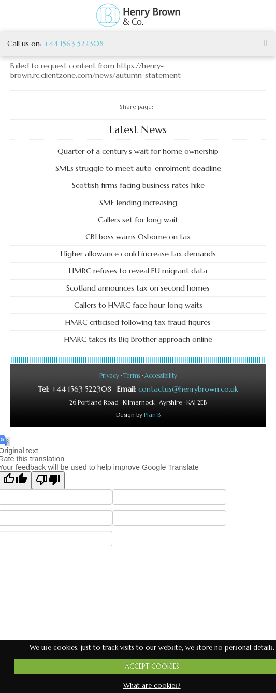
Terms (131, 375)
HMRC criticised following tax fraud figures (138, 322)
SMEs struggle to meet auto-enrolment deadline (138, 168)
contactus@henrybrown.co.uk (188, 389)
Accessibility (160, 375)
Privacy (109, 375)
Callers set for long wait (138, 219)
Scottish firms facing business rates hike (138, 185)
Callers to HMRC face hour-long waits (138, 305)
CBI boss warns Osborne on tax (138, 236)
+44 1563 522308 (73, 43)
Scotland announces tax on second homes (138, 288)
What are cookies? (152, 685)
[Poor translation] (48, 480)
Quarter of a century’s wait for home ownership (138, 151)
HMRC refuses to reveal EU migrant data (138, 271)
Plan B (152, 414)
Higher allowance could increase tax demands (138, 253)
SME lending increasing (138, 202)
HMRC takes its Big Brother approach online (138, 339)
